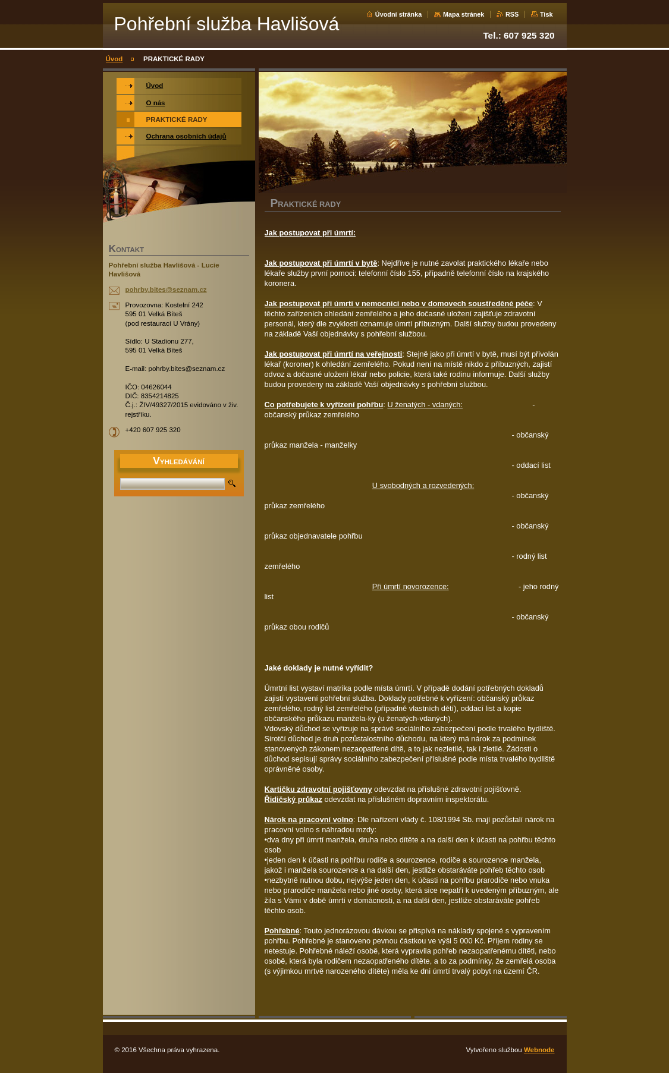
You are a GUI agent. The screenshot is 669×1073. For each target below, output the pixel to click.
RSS (512, 14)
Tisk (546, 14)
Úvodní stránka (398, 14)
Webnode (539, 1049)
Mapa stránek (464, 14)
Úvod (114, 58)
